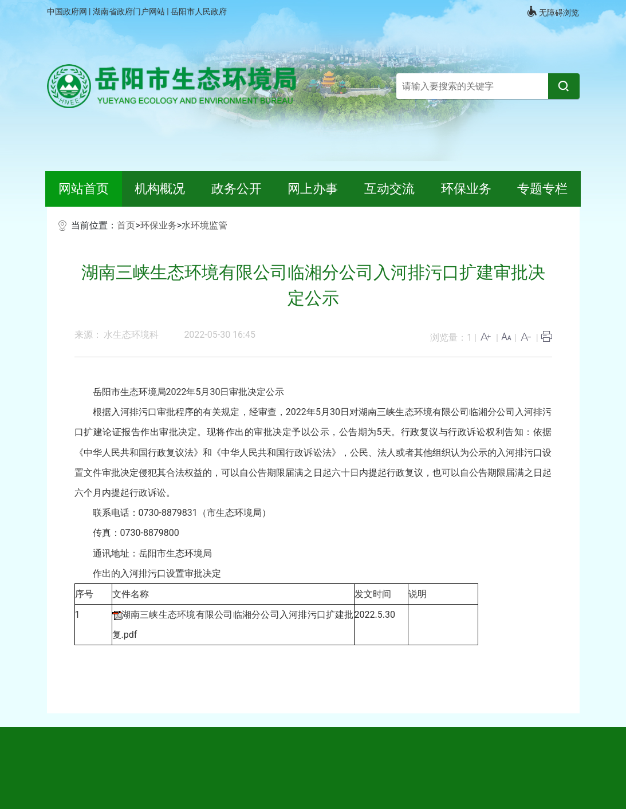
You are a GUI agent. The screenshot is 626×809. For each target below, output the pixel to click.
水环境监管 (204, 225)
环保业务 (158, 225)
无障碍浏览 (552, 11)
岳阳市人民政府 (199, 11)
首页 (126, 225)
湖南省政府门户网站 (130, 11)
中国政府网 (68, 11)
